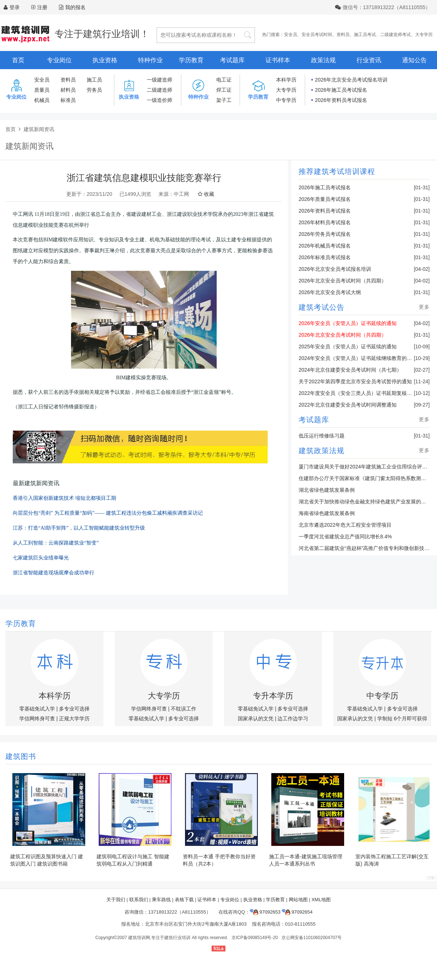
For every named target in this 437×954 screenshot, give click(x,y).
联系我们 (138, 899)
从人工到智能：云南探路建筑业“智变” (56, 543)
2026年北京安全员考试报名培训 (351, 80)
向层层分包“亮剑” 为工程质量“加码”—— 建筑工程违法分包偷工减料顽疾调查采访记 (108, 513)
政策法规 (323, 60)
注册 (42, 7)
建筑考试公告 (322, 307)
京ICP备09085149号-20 (255, 937)
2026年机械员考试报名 (325, 246)
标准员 (68, 100)
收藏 (206, 194)
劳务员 (94, 90)
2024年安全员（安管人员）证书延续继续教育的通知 (358, 358)
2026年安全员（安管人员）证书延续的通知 (348, 323)
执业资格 (104, 60)
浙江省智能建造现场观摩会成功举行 (53, 572)
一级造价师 (159, 100)
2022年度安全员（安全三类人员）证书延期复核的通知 (360, 393)
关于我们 (115, 899)
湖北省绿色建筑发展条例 (327, 490)
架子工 (224, 100)
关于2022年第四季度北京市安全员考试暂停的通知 (355, 381)
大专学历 (424, 34)
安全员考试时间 (317, 34)
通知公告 (414, 60)
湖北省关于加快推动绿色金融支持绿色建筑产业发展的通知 (365, 501)
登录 (14, 7)
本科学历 (286, 80)
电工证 (224, 80)
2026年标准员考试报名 (325, 257)
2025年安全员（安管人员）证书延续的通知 (348, 346)
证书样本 (277, 60)
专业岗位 (59, 60)
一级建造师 (159, 80)
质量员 (42, 90)
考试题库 (232, 60)
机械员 (42, 100)
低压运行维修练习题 (322, 436)
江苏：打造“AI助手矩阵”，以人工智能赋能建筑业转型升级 (79, 528)
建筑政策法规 (322, 450)
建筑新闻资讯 (39, 129)
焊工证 (224, 90)
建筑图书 (20, 756)
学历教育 (191, 60)
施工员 (94, 80)
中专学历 (286, 100)
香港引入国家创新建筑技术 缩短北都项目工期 (64, 498)
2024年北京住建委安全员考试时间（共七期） (350, 370)
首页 (18, 60)
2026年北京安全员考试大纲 (330, 292)
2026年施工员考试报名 (341, 90)
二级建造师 (159, 90)
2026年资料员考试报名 (341, 100)
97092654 (297, 912)
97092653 (265, 912)
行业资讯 (369, 60)
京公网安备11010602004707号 (312, 937)
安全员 (290, 34)
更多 (424, 307)
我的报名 (72, 7)
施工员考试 (365, 34)
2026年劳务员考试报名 (325, 234)
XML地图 (321, 899)
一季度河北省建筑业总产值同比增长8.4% (345, 536)
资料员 (343, 34)
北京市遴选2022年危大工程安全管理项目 (345, 525)
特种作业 (150, 60)
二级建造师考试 (395, 34)
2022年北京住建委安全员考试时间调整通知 (348, 405)
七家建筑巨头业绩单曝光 (41, 558)
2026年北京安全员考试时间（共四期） (342, 281)
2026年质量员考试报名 (325, 199)
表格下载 (184, 899)
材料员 (68, 90)
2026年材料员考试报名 (325, 222)
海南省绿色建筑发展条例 (327, 513)
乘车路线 (161, 899)
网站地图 (298, 899)
